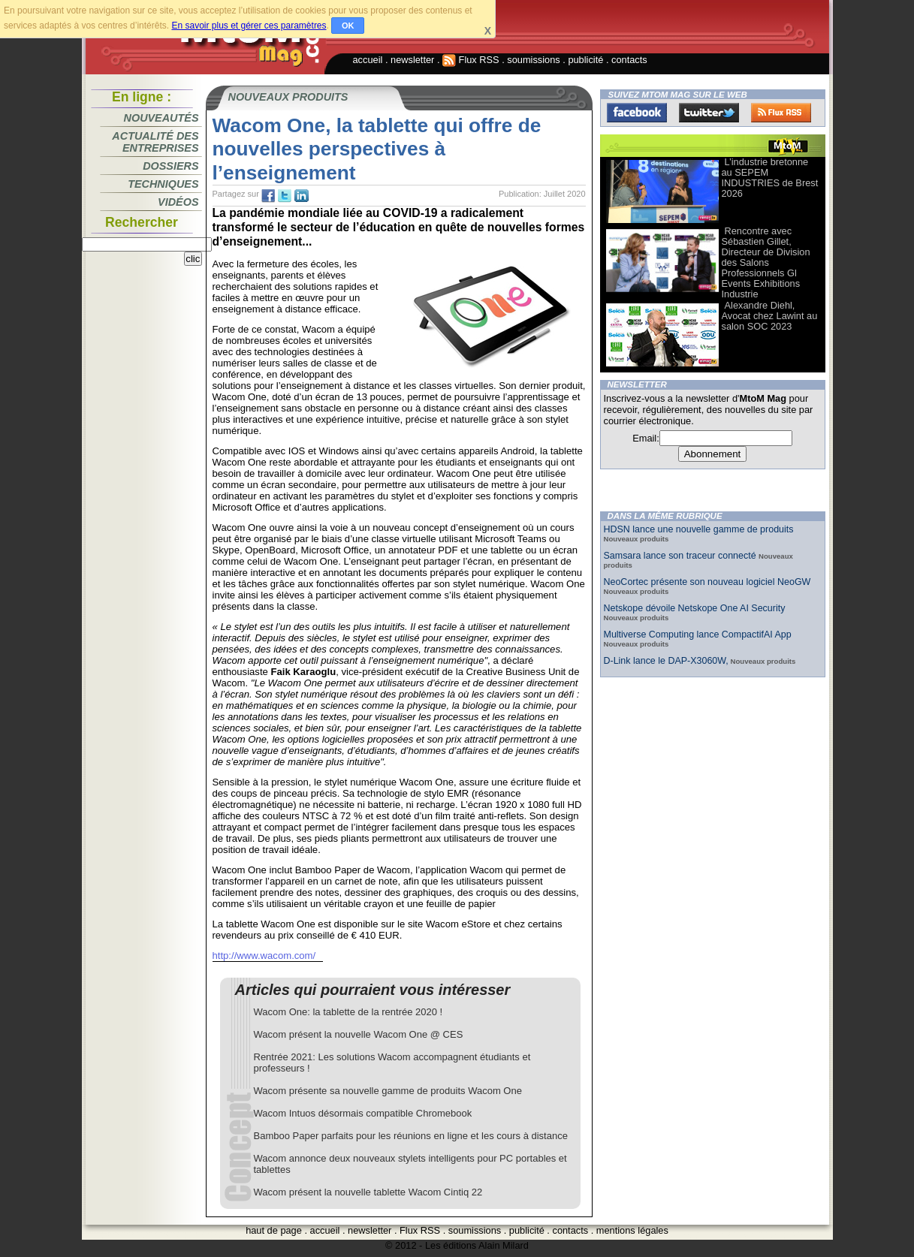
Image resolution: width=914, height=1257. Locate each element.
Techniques (163, 184)
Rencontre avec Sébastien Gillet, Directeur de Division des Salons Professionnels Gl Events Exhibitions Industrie (766, 262)
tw (284, 195)
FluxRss (781, 112)
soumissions (533, 59)
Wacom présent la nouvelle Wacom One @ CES (358, 1034)
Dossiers (170, 166)
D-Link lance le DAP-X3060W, (666, 661)
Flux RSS (470, 59)
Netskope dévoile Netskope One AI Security (695, 608)
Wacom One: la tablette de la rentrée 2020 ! (348, 1011)
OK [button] (348, 25)
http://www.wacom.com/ (264, 955)
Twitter (709, 112)
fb (268, 195)
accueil (368, 59)
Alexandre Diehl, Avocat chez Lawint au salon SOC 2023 (770, 316)
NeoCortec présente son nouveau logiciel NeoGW (707, 582)
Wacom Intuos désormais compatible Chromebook (363, 1113)
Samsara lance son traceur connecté (681, 555)
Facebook (637, 112)
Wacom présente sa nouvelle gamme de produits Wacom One (388, 1090)
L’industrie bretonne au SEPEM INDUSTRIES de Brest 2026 (770, 177)
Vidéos (178, 202)
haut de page (274, 1230)
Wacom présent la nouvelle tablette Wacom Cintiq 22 (368, 1192)
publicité (585, 59)
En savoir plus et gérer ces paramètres (248, 25)
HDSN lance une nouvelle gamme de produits (699, 529)
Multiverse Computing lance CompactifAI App (698, 634)
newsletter (412, 59)
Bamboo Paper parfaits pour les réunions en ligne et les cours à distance (411, 1135)
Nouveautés (161, 118)
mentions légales (632, 1230)
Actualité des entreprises (155, 142)
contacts (629, 59)
